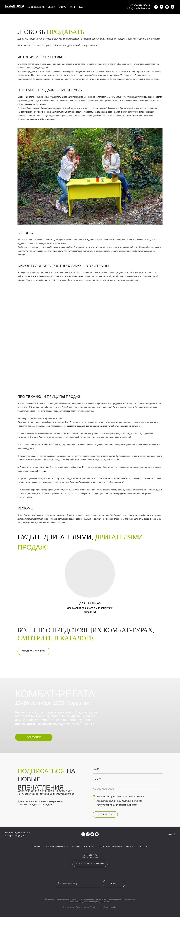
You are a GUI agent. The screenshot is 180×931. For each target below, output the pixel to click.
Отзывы (76, 855)
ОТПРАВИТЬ (105, 822)
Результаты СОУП (103, 910)
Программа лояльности (56, 855)
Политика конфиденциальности (82, 910)
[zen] (172, 7)
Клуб (72, 7)
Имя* (96, 776)
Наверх (171, 842)
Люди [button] (51, 7)
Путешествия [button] (36, 7)
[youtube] (167, 7)
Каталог (37, 855)
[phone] (127, 797)
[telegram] (161, 7)
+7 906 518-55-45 (140, 5)
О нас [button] (62, 7)
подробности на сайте (108, 915)
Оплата (130, 855)
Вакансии (89, 855)
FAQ (81, 7)
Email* (97, 787)
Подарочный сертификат (110, 855)
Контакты (142, 855)
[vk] (156, 7)
